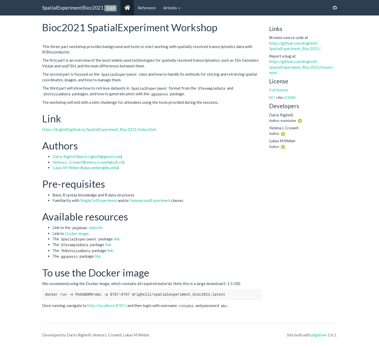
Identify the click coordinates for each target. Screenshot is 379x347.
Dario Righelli (64, 156)
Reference (147, 7)
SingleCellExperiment (98, 200)
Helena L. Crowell (67, 162)
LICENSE (289, 98)
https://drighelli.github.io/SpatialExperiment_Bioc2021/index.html (99, 129)
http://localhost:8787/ (106, 305)
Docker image (77, 233)
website (95, 227)
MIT (272, 98)
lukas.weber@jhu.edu (99, 167)
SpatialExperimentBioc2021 (72, 8)
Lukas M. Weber (66, 167)
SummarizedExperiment (150, 200)
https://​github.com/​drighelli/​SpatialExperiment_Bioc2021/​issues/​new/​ (301, 67)
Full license (278, 90)
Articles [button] (171, 7)
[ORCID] (300, 120)
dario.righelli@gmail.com (99, 156)
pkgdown (319, 335)
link (116, 238)
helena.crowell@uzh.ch (103, 162)
